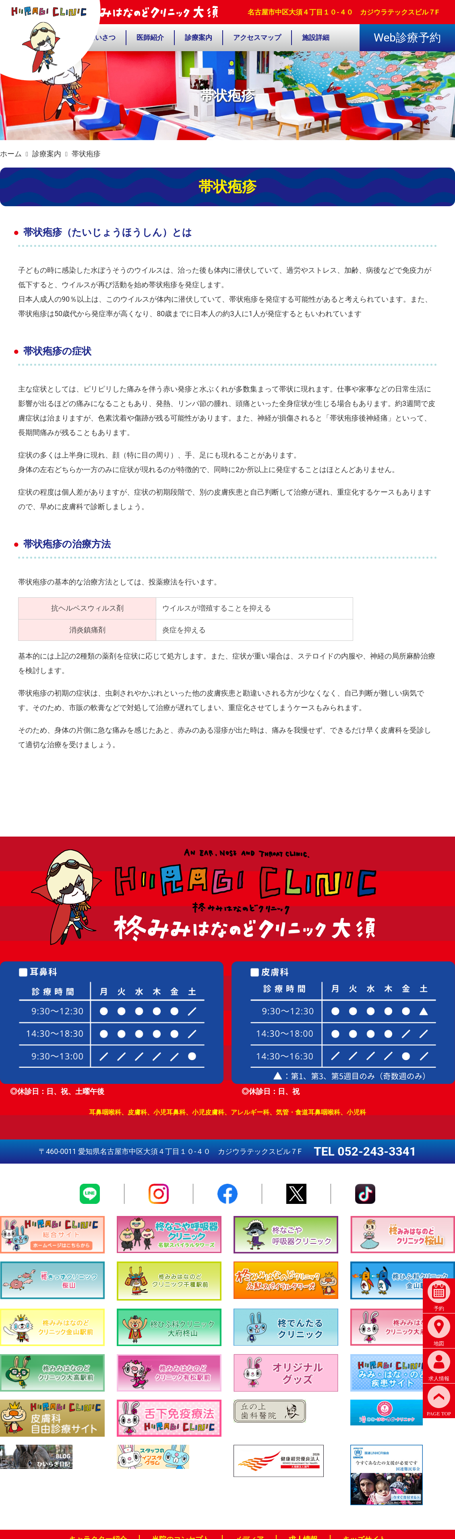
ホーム (11, 153)
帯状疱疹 (86, 153)
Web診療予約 (407, 37)
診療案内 (46, 153)
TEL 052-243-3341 (365, 1151)
